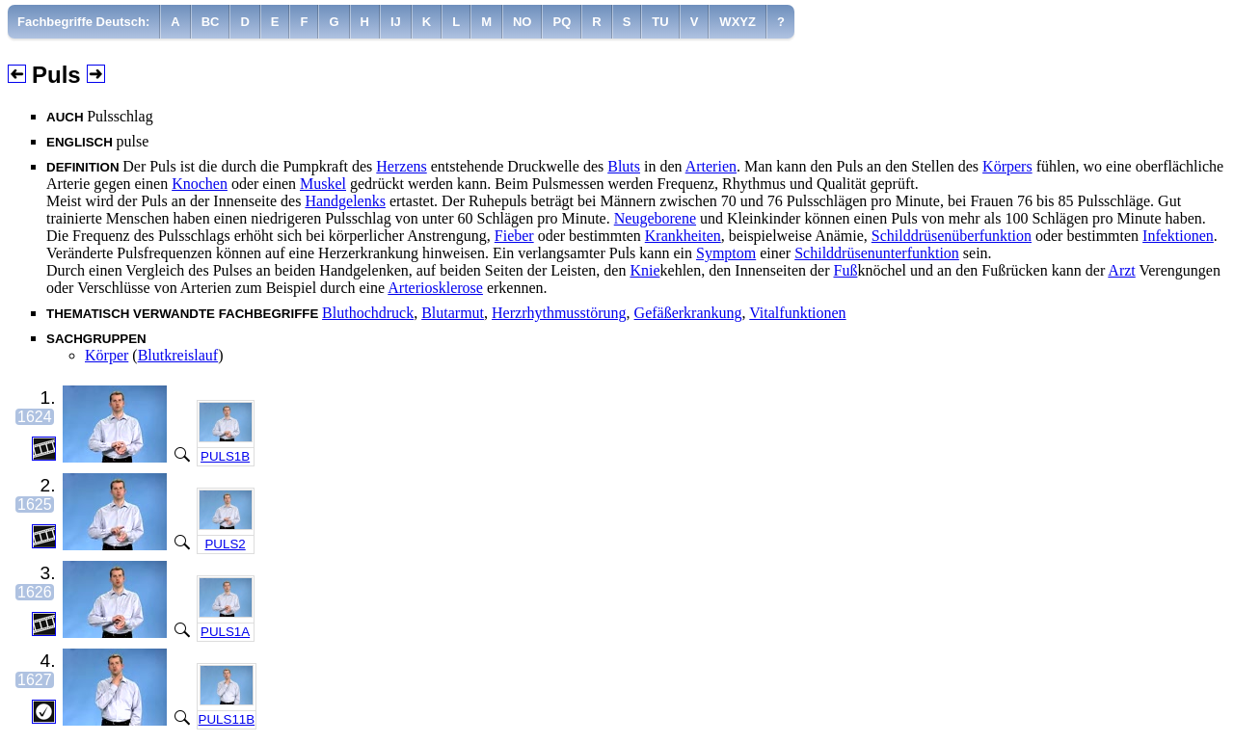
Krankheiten (683, 235)
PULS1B (225, 456)
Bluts (623, 166)
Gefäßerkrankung (688, 313)
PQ (561, 21)
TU (660, 21)
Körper (106, 355)
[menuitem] (84, 22)
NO (522, 21)
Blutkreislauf (178, 355)
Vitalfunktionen (797, 313)
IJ (395, 21)
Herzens (401, 166)
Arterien (711, 166)
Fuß (845, 270)
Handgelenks (345, 201)
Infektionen (1178, 235)
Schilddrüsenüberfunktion (952, 235)
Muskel (323, 183)
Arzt (1121, 270)
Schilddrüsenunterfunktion (876, 253)
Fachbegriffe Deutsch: (83, 21)
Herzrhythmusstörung (559, 313)
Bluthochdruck (368, 313)
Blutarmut (452, 313)
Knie (644, 270)
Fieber (514, 235)
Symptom (726, 253)
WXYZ (737, 21)
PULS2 (224, 544)
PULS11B (227, 719)
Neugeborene (655, 218)
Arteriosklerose (435, 287)
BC (210, 21)
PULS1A (225, 631)
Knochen (200, 183)
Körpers (1007, 166)
